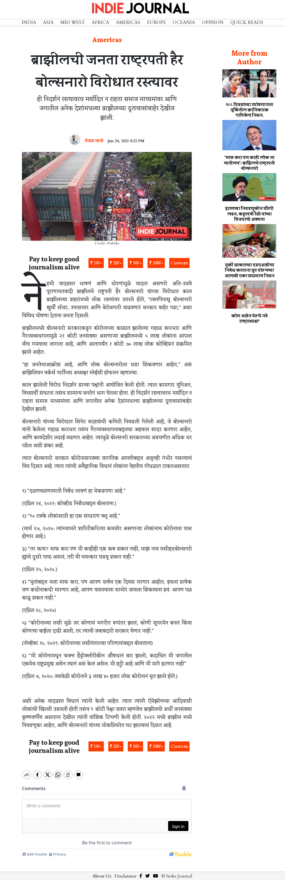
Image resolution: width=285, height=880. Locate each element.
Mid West (72, 22)
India (29, 22)
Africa (100, 22)
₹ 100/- (156, 263)
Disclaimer (125, 871)
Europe (156, 22)
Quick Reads (246, 22)
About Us (102, 871)
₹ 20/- (116, 263)
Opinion (212, 22)
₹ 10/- (96, 263)
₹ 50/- (135, 263)
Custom (179, 263)
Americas (128, 22)
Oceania (184, 22)
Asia (48, 22)
